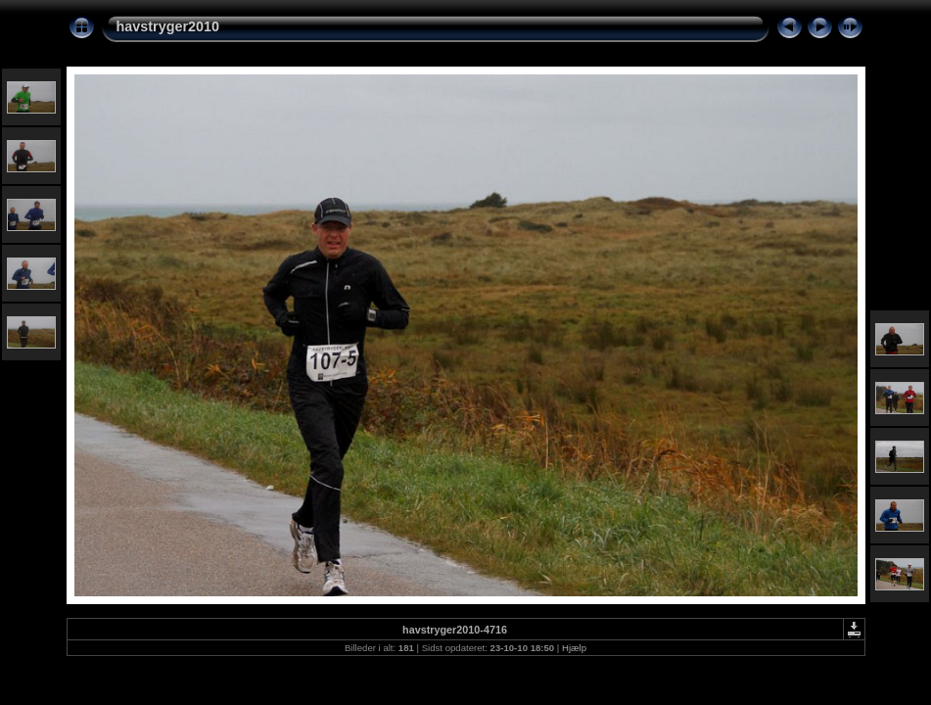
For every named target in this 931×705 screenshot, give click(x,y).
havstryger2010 (168, 26)
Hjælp (574, 647)
